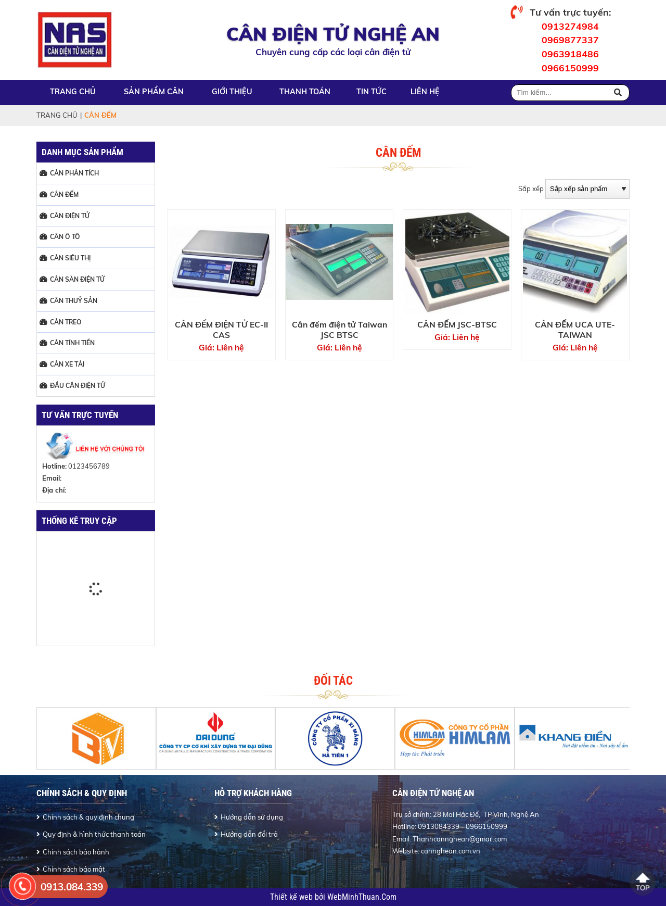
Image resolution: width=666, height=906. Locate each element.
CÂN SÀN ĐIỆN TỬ (77, 279)
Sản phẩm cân (154, 91)
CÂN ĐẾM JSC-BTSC (457, 324)
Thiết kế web (292, 897)
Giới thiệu (232, 91)
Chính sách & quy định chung (88, 817)
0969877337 (570, 39)
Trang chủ (73, 91)
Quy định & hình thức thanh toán (94, 834)
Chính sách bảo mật (74, 869)
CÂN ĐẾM (64, 194)
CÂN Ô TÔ (65, 237)
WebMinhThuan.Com (361, 897)
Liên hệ (425, 91)
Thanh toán (304, 91)
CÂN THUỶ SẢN (73, 301)
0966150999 (570, 67)
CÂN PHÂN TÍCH (74, 173)
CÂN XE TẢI (67, 364)
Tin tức (371, 91)
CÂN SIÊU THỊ (70, 258)
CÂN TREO (66, 322)
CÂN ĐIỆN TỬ (69, 216)
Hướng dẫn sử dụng (252, 817)
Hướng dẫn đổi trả (249, 834)
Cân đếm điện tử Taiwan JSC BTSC (339, 329)
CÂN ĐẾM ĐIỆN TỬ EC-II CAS (221, 329)
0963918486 (570, 53)
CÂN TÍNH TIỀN (72, 343)
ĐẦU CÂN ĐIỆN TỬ (77, 385)
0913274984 (570, 26)
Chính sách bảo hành (76, 852)
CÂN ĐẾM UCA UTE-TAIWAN (575, 329)
